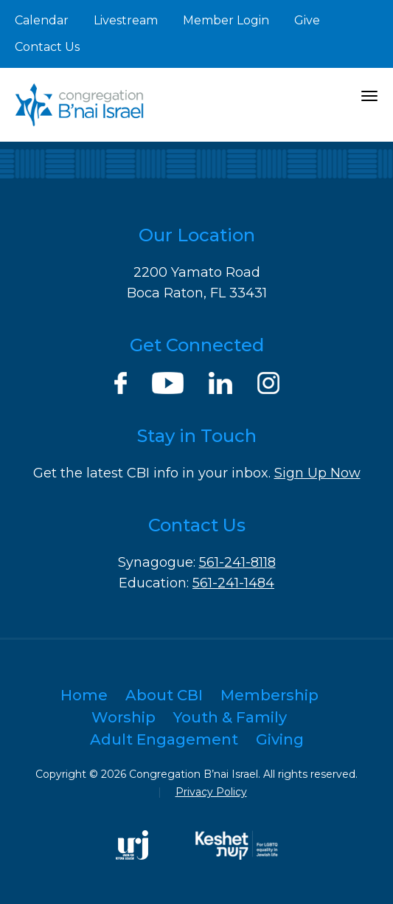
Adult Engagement (164, 739)
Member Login (226, 20)
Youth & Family (230, 717)
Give (307, 20)
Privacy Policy (211, 791)
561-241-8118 (237, 562)
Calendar (42, 20)
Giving (280, 739)
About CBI (164, 695)
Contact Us (47, 47)
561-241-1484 (233, 583)
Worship (123, 717)
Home (84, 695)
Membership (269, 695)
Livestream (126, 20)
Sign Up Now (317, 473)
